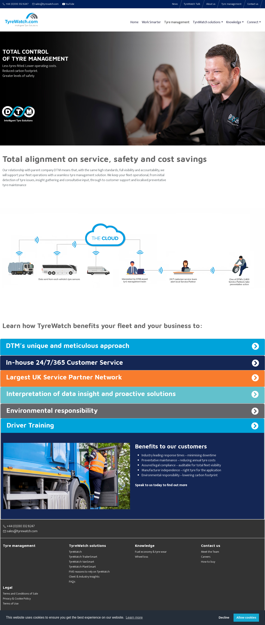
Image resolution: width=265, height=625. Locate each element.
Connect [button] (252, 22)
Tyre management (176, 22)
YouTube (68, 4)
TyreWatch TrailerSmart (83, 556)
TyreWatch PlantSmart (82, 566)
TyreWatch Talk (192, 4)
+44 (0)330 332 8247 (15, 4)
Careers (205, 556)
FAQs (72, 581)
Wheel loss (141, 556)
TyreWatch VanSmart (81, 561)
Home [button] (134, 22)
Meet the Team (210, 551)
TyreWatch (75, 551)
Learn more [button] (134, 617)
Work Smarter (151, 22)
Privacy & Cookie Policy (17, 598)
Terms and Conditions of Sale (20, 593)
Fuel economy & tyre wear (151, 551)
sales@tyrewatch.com (45, 4)
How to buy (208, 561)
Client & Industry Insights (84, 576)
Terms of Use (10, 603)
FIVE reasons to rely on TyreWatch (89, 571)
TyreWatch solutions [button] (206, 22)
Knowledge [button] (233, 22)
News (175, 4)
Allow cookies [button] (246, 617)
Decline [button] (224, 617)
